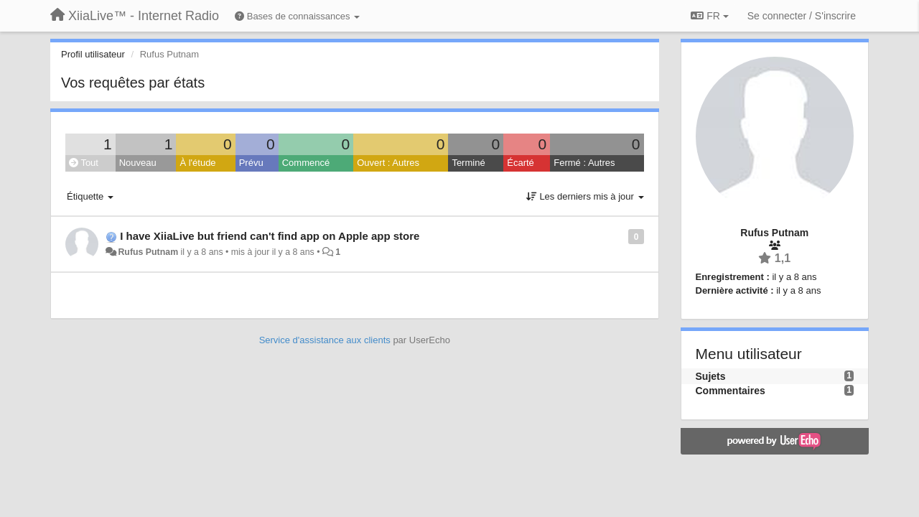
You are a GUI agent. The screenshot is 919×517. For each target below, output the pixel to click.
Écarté (520, 162)
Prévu (251, 162)
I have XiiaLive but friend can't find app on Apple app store (269, 236)
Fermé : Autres (584, 162)
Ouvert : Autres (388, 162)
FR (709, 16)
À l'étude (197, 162)
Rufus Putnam (148, 252)
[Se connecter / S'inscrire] (802, 16)
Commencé (306, 162)
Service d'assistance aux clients (325, 340)
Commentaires (730, 390)
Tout (83, 162)
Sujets (711, 376)
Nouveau (138, 162)
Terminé (468, 162)
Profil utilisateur (93, 54)
